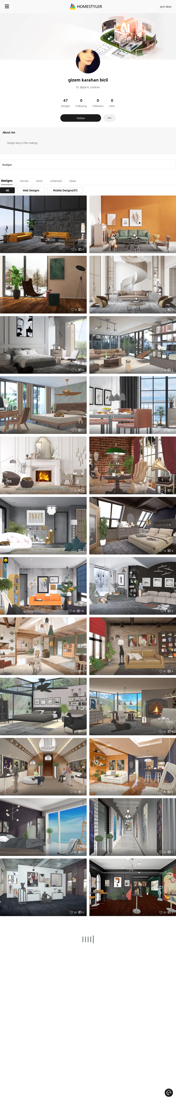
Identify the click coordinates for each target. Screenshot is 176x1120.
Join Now (166, 6)
